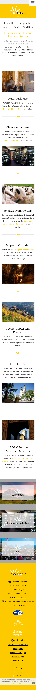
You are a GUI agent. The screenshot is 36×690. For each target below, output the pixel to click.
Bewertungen (18, 656)
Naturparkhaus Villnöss (13, 109)
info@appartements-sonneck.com (19, 601)
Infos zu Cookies (16, 683)
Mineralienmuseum (12, 140)
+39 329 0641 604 (19, 597)
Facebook (18, 672)
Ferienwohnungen (18, 652)
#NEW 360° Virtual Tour (18, 644)
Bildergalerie (18, 648)
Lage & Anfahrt (18, 660)
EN (21, 676)
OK (34, 683)
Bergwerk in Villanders (24, 249)
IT (17, 676)
